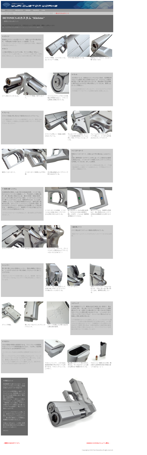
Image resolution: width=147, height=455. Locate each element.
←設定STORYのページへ (11, 443)
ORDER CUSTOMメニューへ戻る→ (98, 443)
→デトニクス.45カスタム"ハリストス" (27, 13)
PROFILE (36, 10)
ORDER (27, 10)
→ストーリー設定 (47, 13)
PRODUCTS (19, 10)
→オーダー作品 (8, 13)
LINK (43, 10)
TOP (3, 10)
